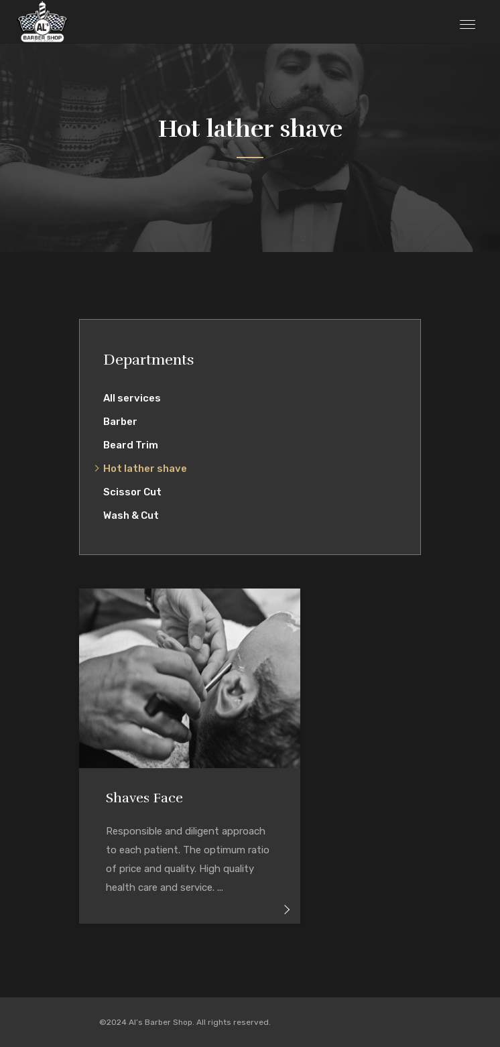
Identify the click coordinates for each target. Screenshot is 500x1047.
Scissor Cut (132, 492)
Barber (120, 422)
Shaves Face (144, 798)
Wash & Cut (131, 515)
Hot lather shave (145, 469)
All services (132, 398)
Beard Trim (130, 445)
